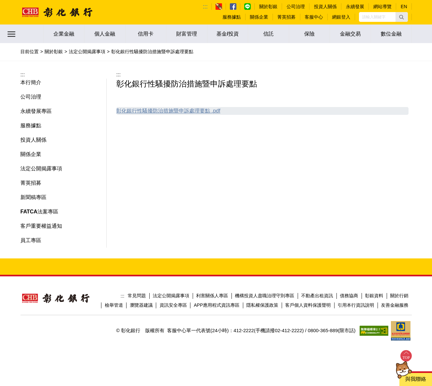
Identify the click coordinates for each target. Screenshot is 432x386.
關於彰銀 (54, 51)
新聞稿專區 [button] (34, 197)
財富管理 (186, 34)
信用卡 (146, 34)
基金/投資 (227, 34)
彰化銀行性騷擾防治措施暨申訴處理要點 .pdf (168, 111)
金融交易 (350, 34)
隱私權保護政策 (262, 305)
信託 (268, 34)
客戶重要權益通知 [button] (41, 226)
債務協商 (349, 295)
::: (205, 6)
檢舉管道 (114, 305)
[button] (401, 17)
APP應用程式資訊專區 (216, 305)
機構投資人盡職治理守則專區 (264, 295)
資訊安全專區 (173, 305)
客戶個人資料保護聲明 (308, 305)
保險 (309, 34)
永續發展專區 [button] (36, 111)
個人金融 (104, 34)
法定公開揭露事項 (87, 51)
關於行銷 (399, 295)
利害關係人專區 (212, 295)
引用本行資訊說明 (356, 305)
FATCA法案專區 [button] (39, 211)
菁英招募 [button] (31, 183)
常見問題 (137, 295)
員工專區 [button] (31, 240)
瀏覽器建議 (141, 305)
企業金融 (63, 34)
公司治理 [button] (31, 97)
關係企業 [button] (31, 154)
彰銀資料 (374, 295)
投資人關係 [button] (34, 140)
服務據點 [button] (31, 125)
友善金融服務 (395, 305)
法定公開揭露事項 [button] (41, 168)
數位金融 (391, 34)
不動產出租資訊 (317, 295)
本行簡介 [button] (31, 82)
